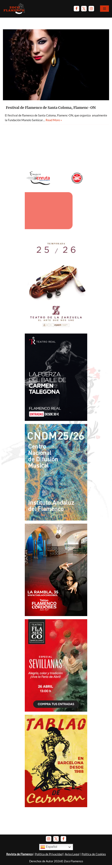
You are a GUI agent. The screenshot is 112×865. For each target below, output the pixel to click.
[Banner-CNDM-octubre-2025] (56, 519)
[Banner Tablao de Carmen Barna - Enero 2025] (56, 806)
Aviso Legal (72, 854)
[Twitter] (84, 8)
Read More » (54, 120)
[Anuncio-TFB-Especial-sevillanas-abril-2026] (56, 710)
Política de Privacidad (49, 854)
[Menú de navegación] (104, 8)
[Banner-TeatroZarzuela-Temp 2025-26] (56, 329)
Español (48, 847)
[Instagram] (91, 8)
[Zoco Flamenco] (14, 8)
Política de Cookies (94, 854)
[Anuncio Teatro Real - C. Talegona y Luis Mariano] (56, 419)
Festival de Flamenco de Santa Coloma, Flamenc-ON (51, 107)
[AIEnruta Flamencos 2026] (56, 233)
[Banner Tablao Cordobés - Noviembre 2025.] (56, 615)
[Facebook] (76, 8)
